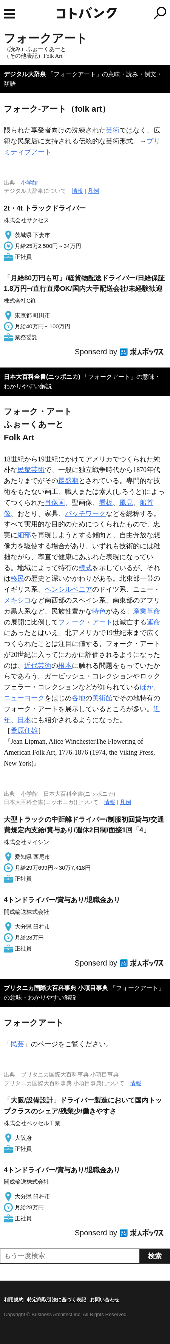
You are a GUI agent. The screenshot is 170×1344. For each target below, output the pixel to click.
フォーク (71, 622)
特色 (99, 611)
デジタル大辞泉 (25, 74)
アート (102, 622)
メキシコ (17, 600)
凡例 (93, 191)
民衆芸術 (31, 470)
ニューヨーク (24, 698)
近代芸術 (37, 665)
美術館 (102, 698)
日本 (24, 720)
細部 (24, 535)
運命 (153, 622)
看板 (106, 502)
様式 (85, 568)
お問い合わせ (104, 1299)
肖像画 (55, 502)
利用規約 (13, 1299)
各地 (78, 698)
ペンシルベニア (68, 589)
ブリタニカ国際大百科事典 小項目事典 (56, 988)
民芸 (17, 1044)
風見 (126, 502)
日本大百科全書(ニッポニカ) (42, 377)
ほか (146, 687)
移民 (17, 578)
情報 (77, 191)
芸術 (112, 130)
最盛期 (68, 480)
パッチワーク (85, 513)
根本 (65, 665)
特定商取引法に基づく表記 (56, 1299)
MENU (9, 13)
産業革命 (146, 611)
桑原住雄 (24, 730)
